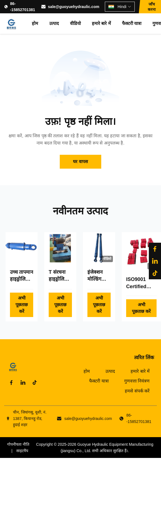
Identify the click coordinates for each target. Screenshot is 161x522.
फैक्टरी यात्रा (131, 23)
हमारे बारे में (101, 23)
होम (35, 23)
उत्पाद (54, 23)
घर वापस (80, 161)
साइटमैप (22, 450)
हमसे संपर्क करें (137, 391)
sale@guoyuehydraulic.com (73, 6)
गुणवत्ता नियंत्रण (137, 381)
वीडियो (75, 23)
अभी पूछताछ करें (21, 305)
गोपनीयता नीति (18, 444)
